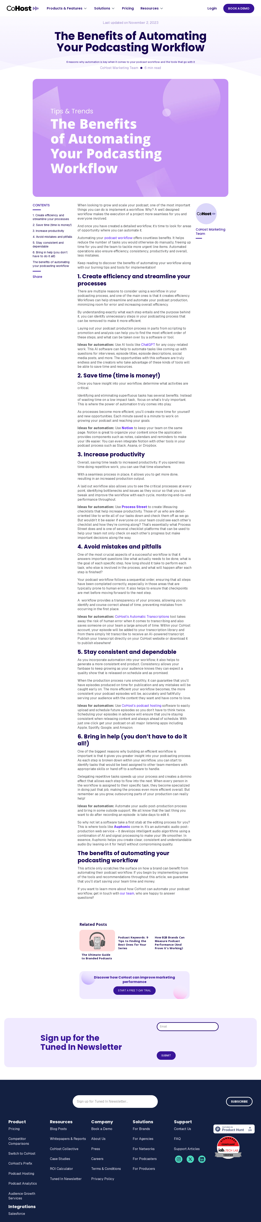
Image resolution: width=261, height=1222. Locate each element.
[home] (22, 8)
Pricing (128, 8)
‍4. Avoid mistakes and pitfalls (52, 237)
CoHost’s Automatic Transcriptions (142, 616)
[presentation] (189, 1041)
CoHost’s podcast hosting (141, 705)
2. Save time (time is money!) (52, 225)
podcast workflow (118, 238)
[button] (67, 8)
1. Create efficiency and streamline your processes (51, 217)
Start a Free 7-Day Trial (134, 990)
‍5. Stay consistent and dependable (48, 244)
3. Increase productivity (49, 231)
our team (127, 893)
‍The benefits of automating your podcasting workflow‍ (51, 264)
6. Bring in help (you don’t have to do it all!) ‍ (50, 254)
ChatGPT (148, 344)
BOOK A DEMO (238, 8)
